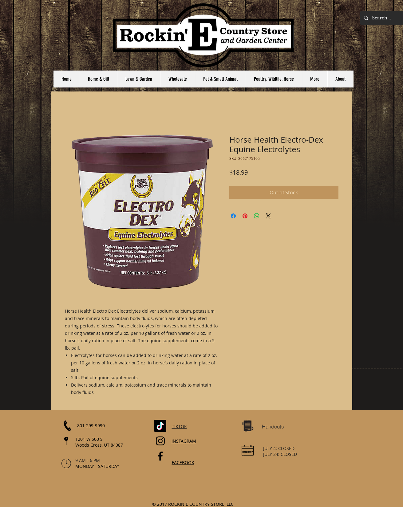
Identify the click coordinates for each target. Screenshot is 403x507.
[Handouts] (273, 426)
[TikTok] (160, 426)
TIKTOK (179, 426)
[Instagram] (160, 441)
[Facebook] (160, 456)
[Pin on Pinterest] (245, 216)
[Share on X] (268, 216)
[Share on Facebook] (233, 216)
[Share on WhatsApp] (256, 216)
